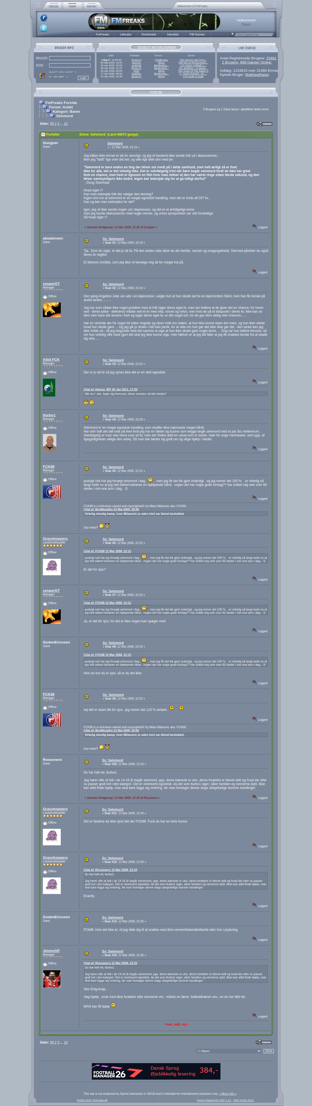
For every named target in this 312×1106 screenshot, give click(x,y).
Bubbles (136, 73)
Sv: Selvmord (113, 239)
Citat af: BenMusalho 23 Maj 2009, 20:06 (111, 509)
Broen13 (136, 60)
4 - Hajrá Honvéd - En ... (193, 73)
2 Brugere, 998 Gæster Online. (247, 62)
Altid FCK (51, 359)
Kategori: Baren (66, 111)
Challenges (161, 60)
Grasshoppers (55, 539)
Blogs (161, 62)
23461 (271, 58)
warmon (136, 62)
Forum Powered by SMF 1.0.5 (214, 1100)
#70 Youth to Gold (193, 76)
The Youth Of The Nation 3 (193, 71)
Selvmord (64, 116)
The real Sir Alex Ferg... (193, 60)
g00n (136, 71)
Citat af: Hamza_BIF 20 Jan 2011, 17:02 (110, 389)
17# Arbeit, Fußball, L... (193, 65)
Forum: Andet (61, 107)
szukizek (136, 65)
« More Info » (227, 1093)
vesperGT (51, 284)
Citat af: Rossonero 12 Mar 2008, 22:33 (110, 869)
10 (65, 124)
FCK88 (48, 466)
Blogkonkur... (161, 65)
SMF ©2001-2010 (243, 1100)
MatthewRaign (257, 75)
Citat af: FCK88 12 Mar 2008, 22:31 (107, 551)
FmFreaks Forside (61, 103)
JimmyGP (51, 951)
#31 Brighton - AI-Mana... (193, 68)
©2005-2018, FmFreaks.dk (92, 1100)
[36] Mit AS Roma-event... (193, 62)
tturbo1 (49, 415)
